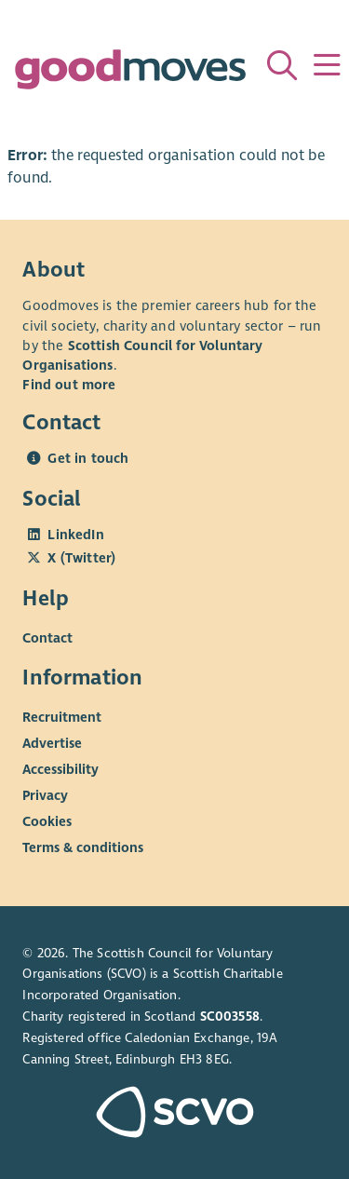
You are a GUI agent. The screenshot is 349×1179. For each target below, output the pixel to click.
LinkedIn (75, 534)
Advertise (52, 743)
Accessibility (60, 769)
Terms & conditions (82, 847)
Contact (47, 638)
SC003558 (230, 1016)
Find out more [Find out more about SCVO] (68, 384)
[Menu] (326, 65)
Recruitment (61, 717)
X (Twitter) (81, 557)
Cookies (47, 821)
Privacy (45, 795)
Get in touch (87, 458)
